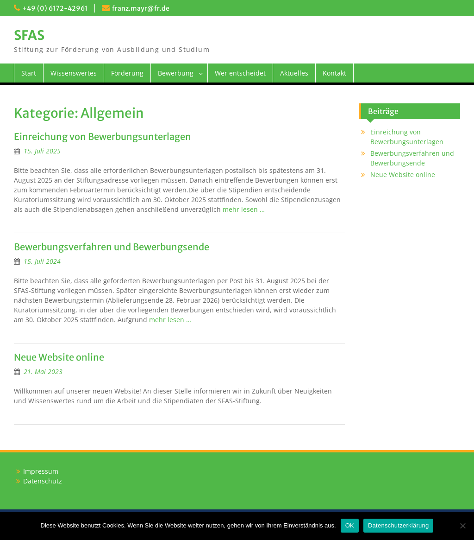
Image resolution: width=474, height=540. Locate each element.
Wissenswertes (73, 73)
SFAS (29, 35)
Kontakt (334, 73)
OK (349, 525)
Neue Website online (59, 357)
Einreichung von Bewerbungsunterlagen (102, 136)
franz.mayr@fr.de (140, 8)
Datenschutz (42, 480)
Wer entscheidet (240, 73)
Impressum (40, 471)
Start (28, 73)
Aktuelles (294, 73)
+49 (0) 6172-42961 (54, 8)
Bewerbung (175, 73)
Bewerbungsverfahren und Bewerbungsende (111, 247)
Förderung (127, 73)
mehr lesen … (244, 209)
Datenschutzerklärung (398, 525)
